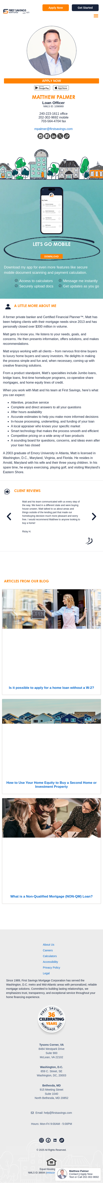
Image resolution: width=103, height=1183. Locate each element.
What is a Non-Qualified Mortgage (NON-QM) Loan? (51, 896)
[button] (96, 16)
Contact (73, 1174)
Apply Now (86, 1174)
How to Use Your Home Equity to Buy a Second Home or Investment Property (51, 785)
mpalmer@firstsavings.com (53, 129)
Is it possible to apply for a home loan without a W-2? (51, 688)
